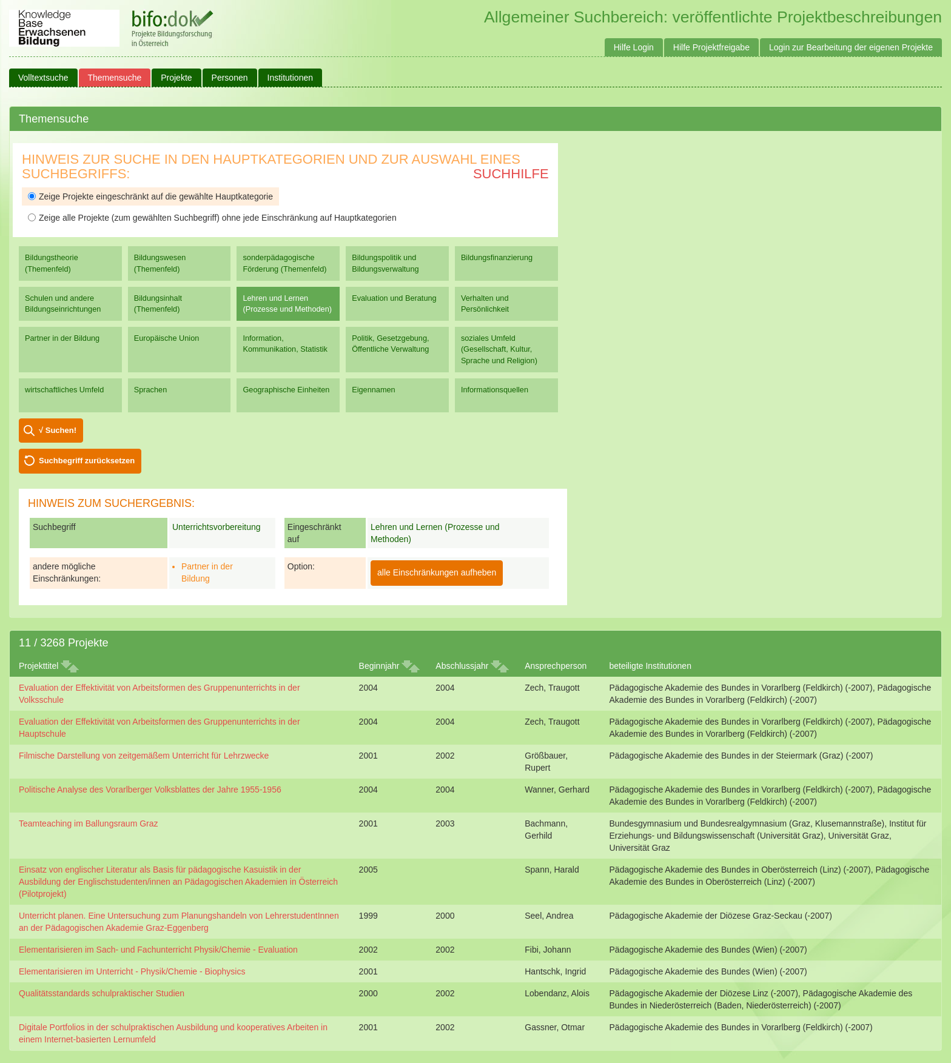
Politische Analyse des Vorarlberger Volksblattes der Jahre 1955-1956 (150, 789)
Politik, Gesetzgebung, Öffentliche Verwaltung (390, 344)
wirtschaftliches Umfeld (64, 389)
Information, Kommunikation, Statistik (285, 344)
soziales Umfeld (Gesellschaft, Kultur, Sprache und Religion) (499, 349)
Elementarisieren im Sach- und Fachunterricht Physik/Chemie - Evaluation (158, 949)
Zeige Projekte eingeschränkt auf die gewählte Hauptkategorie (150, 196)
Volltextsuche (43, 77)
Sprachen (150, 389)
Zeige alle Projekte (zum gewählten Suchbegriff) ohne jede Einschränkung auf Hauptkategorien (212, 218)
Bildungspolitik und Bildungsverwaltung (385, 263)
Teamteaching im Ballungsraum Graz (88, 823)
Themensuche (115, 77)
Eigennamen (373, 389)
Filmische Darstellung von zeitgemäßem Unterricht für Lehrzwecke (144, 755)
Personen (230, 77)
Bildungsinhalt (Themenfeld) (158, 303)
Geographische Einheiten (286, 389)
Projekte (176, 77)
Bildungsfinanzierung (497, 257)
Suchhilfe (511, 173)
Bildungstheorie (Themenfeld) (51, 263)
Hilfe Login (634, 47)
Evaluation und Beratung (394, 298)
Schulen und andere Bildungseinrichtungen (63, 303)
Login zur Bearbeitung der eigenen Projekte (851, 47)
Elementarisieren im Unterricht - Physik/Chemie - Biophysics (132, 971)
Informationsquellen (494, 389)
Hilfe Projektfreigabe (711, 47)
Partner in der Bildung (62, 338)
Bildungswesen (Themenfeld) (160, 263)
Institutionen (290, 77)
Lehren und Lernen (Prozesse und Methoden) (287, 303)
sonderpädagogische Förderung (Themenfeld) (284, 263)
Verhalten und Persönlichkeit (485, 303)
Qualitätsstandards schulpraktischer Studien (101, 993)
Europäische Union (167, 338)
